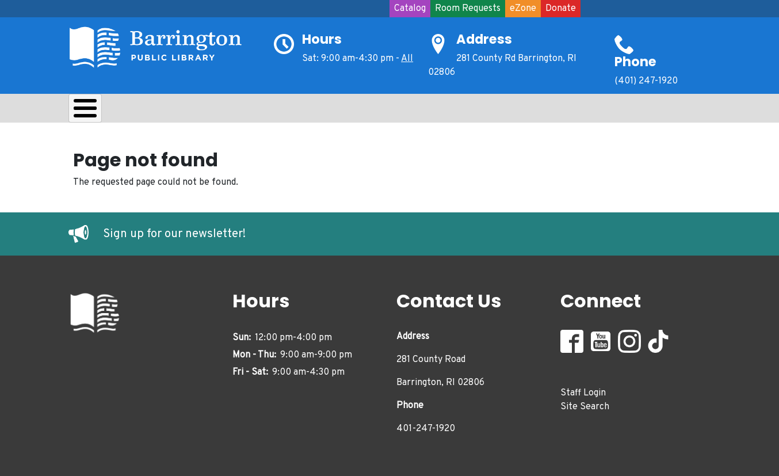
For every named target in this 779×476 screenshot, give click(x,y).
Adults (385, 111)
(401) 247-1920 (646, 81)
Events (446, 111)
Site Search (584, 403)
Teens (326, 111)
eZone (523, 8)
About (97, 111)
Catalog (410, 8)
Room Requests (468, 8)
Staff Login (583, 389)
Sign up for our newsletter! (174, 231)
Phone (635, 61)
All (407, 58)
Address (484, 39)
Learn (220, 111)
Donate (560, 8)
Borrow (159, 111)
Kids (273, 111)
